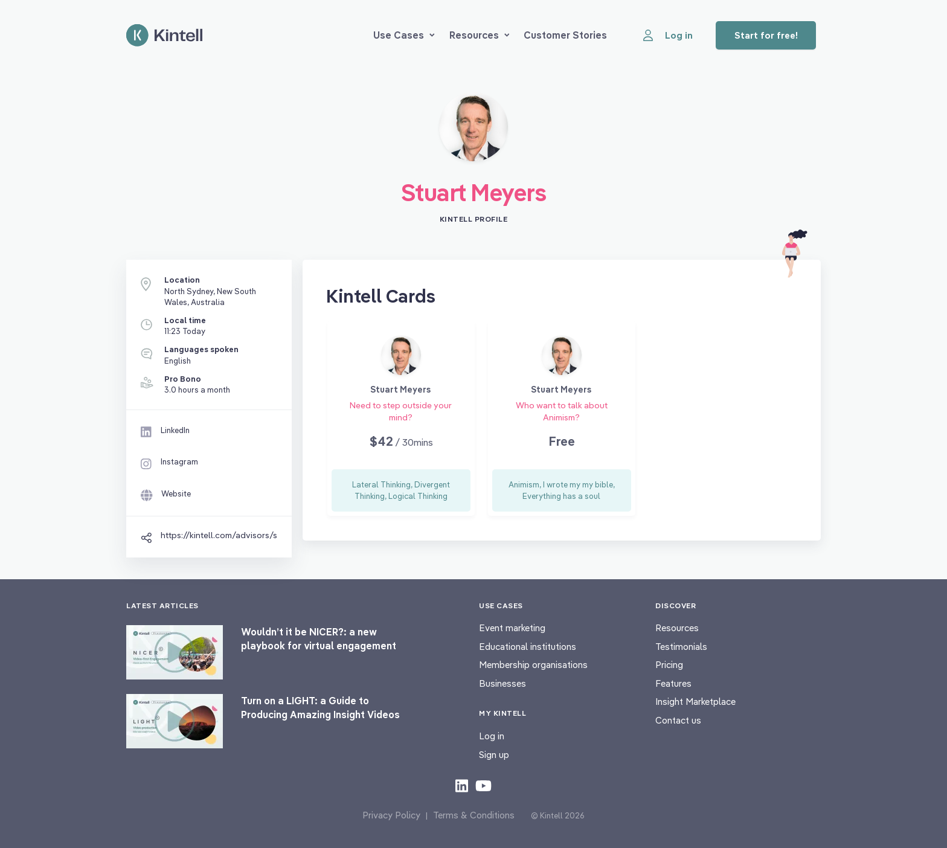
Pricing (669, 664)
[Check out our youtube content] (483, 785)
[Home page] (164, 35)
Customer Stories (565, 35)
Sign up (494, 754)
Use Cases (404, 35)
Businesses (502, 683)
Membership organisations (533, 664)
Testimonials (681, 646)
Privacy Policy (391, 815)
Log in (491, 736)
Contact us (678, 720)
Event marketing (512, 628)
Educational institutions (527, 646)
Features (673, 683)
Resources (479, 35)
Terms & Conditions (474, 815)
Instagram (179, 461)
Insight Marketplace (695, 701)
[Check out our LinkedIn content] (461, 785)
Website (176, 493)
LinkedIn (175, 430)
